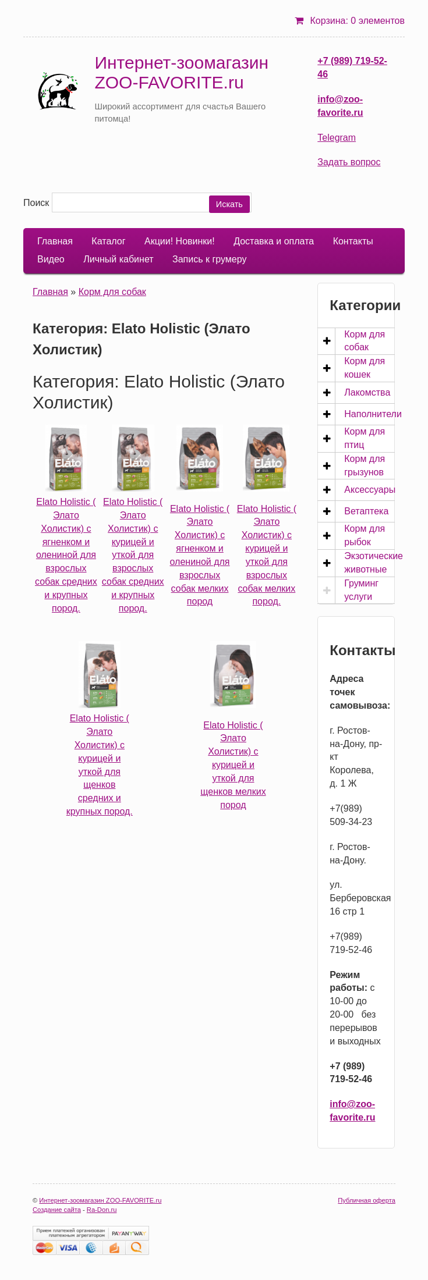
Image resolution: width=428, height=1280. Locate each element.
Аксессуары (369, 490)
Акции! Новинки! (179, 241)
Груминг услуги (361, 590)
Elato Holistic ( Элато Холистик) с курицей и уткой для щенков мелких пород (233, 765)
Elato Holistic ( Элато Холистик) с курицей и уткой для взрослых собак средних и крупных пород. (133, 555)
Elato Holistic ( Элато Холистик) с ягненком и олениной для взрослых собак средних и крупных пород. (66, 555)
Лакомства (367, 392)
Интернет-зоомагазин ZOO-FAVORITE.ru (181, 72)
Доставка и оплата (274, 241)
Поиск (36, 203)
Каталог (108, 241)
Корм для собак (112, 292)
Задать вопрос (348, 162)
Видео (51, 259)
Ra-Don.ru (102, 1209)
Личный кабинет (118, 259)
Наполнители (373, 414)
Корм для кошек (364, 367)
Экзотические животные (373, 562)
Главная (55, 241)
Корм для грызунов (364, 465)
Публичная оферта (366, 1200)
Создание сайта (57, 1209)
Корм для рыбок (364, 535)
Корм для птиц (364, 438)
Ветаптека (366, 511)
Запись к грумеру (209, 259)
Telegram (336, 138)
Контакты (353, 241)
